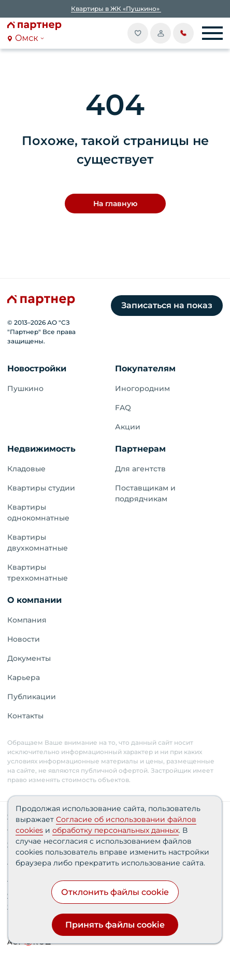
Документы (29, 658)
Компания (27, 620)
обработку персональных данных (115, 830)
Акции (127, 426)
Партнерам (140, 449)
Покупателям (145, 368)
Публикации (31, 696)
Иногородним (142, 388)
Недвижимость (41, 449)
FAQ (123, 407)
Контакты (25, 715)
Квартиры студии (41, 488)
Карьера (23, 677)
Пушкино (25, 388)
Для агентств (140, 468)
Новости (23, 639)
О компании (34, 600)
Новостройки (36, 368)
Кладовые (26, 468)
